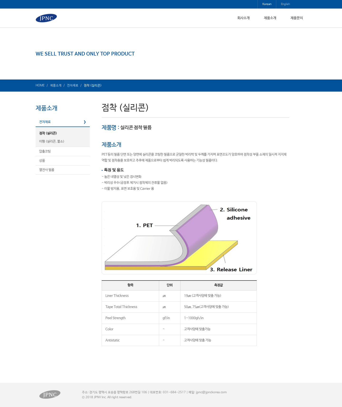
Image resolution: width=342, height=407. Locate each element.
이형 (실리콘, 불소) (51, 141)
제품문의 (296, 18)
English (285, 4)
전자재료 (45, 122)
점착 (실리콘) (48, 133)
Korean (266, 4)
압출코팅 (45, 151)
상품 (42, 161)
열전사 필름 (46, 170)
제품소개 (270, 18)
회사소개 (243, 18)
